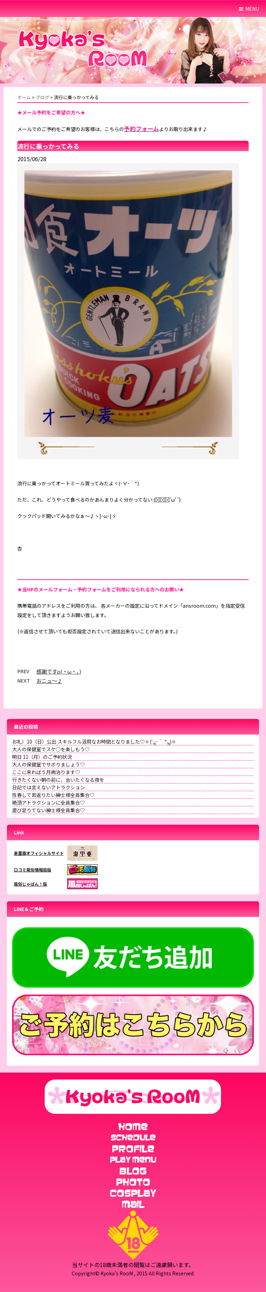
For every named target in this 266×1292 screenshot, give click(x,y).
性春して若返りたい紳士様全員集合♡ (53, 794)
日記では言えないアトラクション (48, 787)
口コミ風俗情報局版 (32, 870)
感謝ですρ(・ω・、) (58, 671)
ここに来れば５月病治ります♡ (46, 772)
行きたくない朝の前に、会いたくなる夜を (58, 779)
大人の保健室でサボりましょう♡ (48, 764)
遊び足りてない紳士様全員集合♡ (48, 810)
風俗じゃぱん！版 (30, 884)
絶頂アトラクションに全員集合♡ (48, 802)
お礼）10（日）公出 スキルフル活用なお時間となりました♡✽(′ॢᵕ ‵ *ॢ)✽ (94, 741)
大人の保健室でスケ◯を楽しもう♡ (51, 749)
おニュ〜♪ (49, 680)
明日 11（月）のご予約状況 (42, 756)
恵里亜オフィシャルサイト (39, 853)
